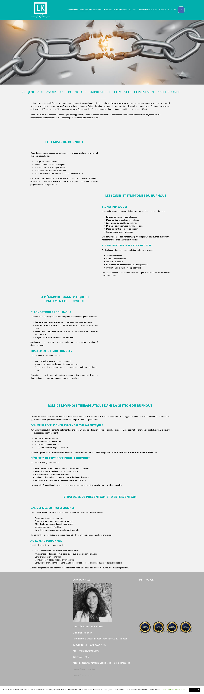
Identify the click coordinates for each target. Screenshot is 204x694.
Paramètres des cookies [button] (174, 689)
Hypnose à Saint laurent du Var (85, 669)
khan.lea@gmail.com (89, 650)
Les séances (84, 10)
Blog (170, 10)
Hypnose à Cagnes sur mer (83, 675)
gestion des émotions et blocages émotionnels (113, 114)
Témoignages (107, 10)
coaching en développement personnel (75, 114)
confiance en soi (94, 117)
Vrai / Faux (162, 10)
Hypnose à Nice (73, 10)
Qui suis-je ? (133, 10)
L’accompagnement (121, 10)
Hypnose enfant (95, 10)
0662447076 (83, 656)
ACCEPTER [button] (194, 690)
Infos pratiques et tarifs (148, 10)
